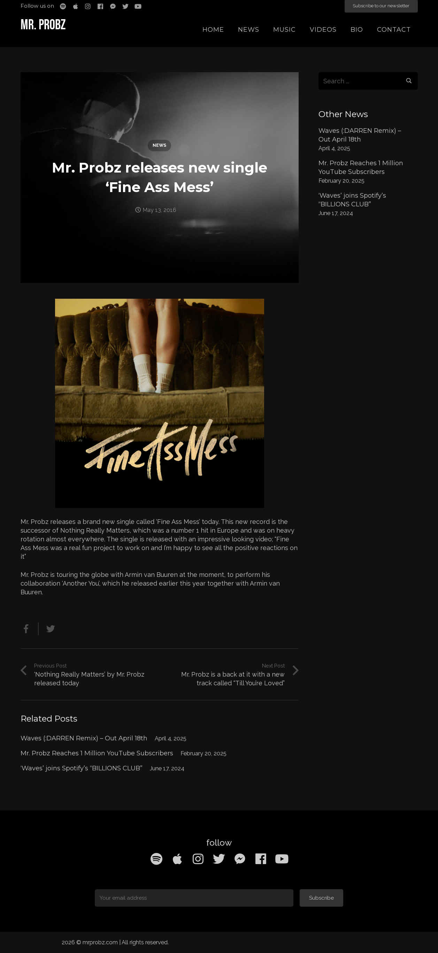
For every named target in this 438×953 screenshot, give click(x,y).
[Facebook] (261, 858)
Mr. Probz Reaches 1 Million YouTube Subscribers (97, 753)
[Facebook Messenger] (240, 858)
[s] (368, 81)
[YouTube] (281, 858)
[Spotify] (156, 858)
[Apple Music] (177, 858)
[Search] (408, 81)
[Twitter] (219, 858)
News (159, 145)
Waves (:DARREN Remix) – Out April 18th (84, 738)
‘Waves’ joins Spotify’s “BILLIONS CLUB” (82, 768)
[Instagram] (198, 858)
